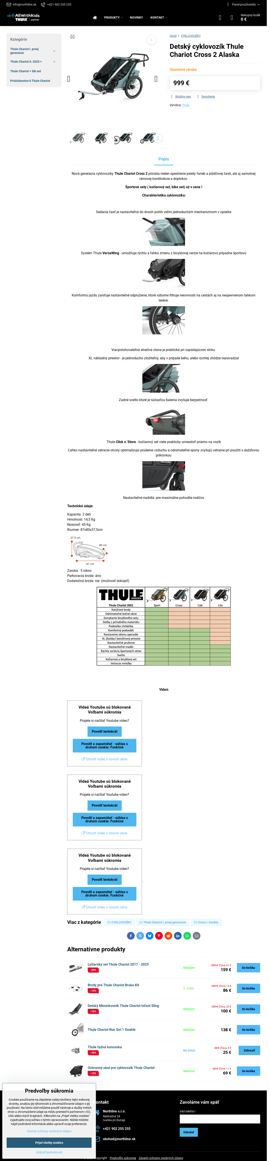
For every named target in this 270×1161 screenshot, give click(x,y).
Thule (185, 105)
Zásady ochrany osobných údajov (161, 1158)
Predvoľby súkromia (123, 1158)
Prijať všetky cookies (49, 1142)
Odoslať (188, 1132)
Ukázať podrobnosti (49, 1152)
